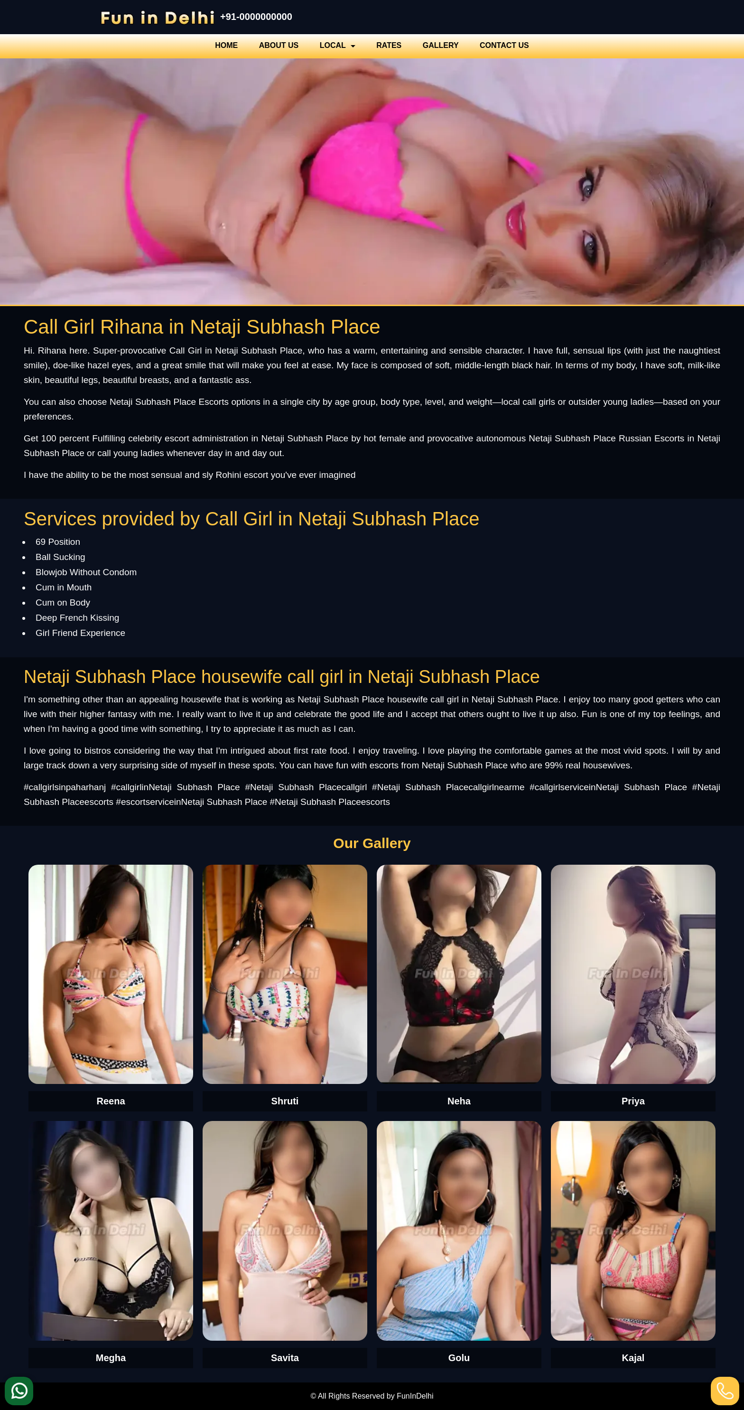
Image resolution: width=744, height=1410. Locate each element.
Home (226, 45)
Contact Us (504, 45)
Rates (388, 45)
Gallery (441, 45)
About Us (279, 45)
